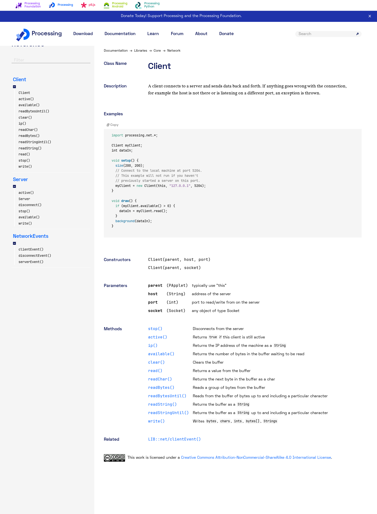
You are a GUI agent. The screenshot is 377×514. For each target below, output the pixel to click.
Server (24, 199)
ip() (22, 123)
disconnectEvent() (35, 255)
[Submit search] (357, 34)
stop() (24, 160)
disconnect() (30, 205)
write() (25, 166)
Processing (38, 34)
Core (157, 50)
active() (26, 99)
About (201, 34)
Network (174, 50)
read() (24, 154)
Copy (113, 125)
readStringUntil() (35, 142)
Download (83, 34)
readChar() (28, 130)
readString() (30, 148)
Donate (226, 34)
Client (24, 93)
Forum (177, 34)
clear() (25, 117)
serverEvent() (31, 262)
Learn (153, 34)
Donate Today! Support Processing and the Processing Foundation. (181, 16)
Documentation (120, 34)
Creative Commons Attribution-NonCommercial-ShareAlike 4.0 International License (256, 457)
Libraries (140, 50)
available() (29, 105)
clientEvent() (31, 249)
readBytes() (29, 136)
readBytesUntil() (34, 111)
